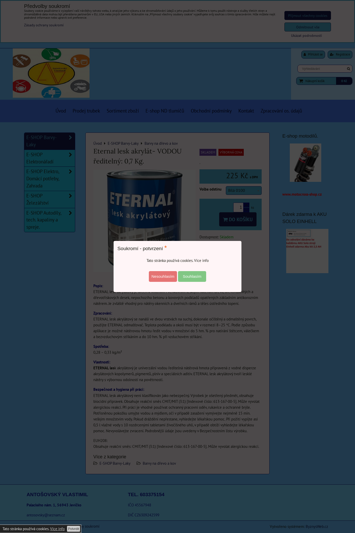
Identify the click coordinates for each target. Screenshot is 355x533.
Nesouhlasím (162, 276)
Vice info (57, 528)
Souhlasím (192, 276)
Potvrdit (73, 529)
